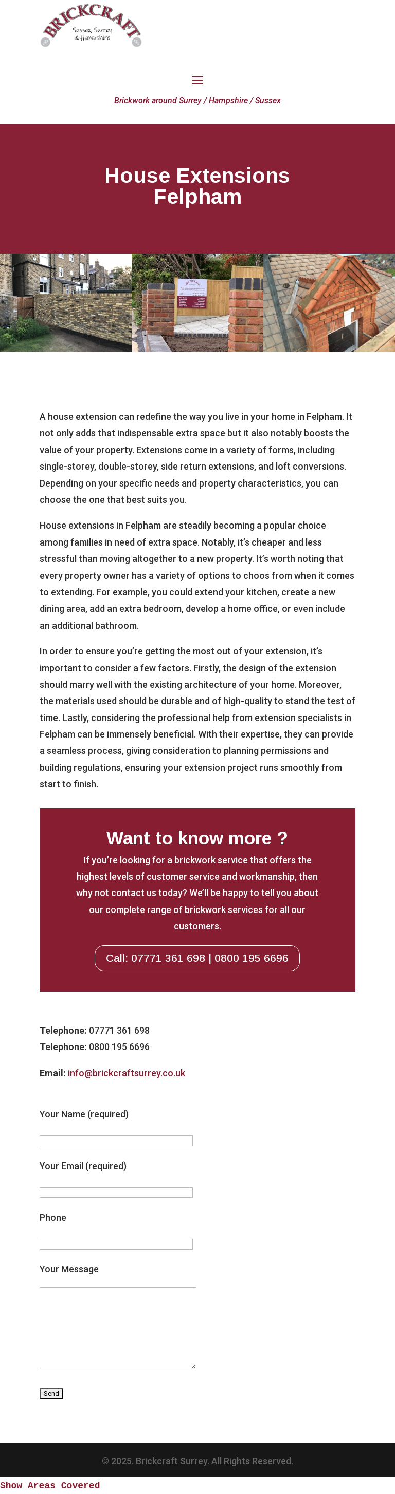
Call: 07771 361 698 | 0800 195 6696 (197, 958)
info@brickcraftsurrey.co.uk (126, 1073)
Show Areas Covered (50, 1486)
